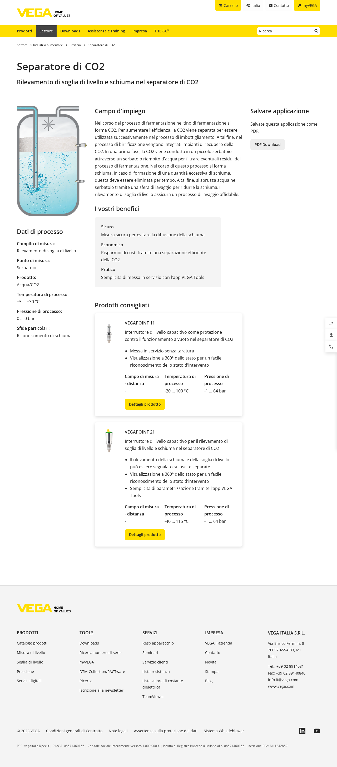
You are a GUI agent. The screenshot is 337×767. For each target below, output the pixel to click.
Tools (86, 633)
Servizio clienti (155, 662)
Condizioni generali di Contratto (74, 730)
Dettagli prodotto (145, 404)
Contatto (212, 652)
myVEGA (87, 662)
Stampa (212, 671)
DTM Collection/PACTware (102, 671)
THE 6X (161, 30)
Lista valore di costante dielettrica (162, 684)
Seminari (150, 652)
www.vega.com (281, 686)
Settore (46, 30)
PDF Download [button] (268, 144)
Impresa (139, 30)
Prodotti (24, 30)
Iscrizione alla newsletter (101, 690)
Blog (209, 680)
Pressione (25, 671)
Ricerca (86, 680)
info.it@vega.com (283, 679)
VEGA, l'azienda (218, 643)
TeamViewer (153, 696)
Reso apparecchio (158, 643)
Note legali (118, 730)
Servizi (149, 633)
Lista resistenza (156, 671)
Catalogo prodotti (32, 643)
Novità (210, 662)
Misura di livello (31, 652)
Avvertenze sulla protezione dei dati (165, 730)
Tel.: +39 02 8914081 (286, 666)
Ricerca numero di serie (101, 652)
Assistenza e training (106, 30)
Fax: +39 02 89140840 (286, 673)
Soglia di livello (30, 662)
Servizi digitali (29, 680)
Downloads (70, 30)
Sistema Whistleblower (224, 730)
